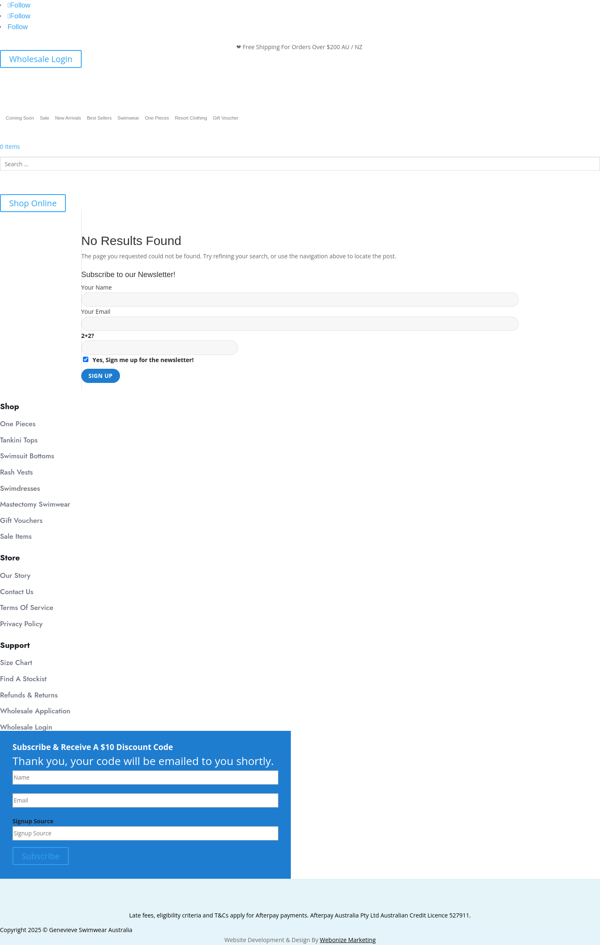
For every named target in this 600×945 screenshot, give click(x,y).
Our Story (15, 575)
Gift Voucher (226, 117)
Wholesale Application (35, 711)
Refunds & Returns (29, 695)
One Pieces (157, 117)
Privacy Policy (21, 624)
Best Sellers (99, 117)
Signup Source (32, 821)
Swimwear (128, 117)
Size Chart (16, 663)
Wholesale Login (40, 59)
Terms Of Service (26, 607)
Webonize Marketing (348, 940)
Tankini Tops (19, 440)
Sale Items (16, 536)
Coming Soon (20, 117)
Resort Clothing (191, 117)
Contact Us (16, 592)
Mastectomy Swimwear (35, 504)
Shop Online (33, 203)
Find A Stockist (23, 679)
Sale (44, 117)
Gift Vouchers (21, 520)
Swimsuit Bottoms (27, 456)
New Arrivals (68, 117)
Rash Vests (16, 472)
